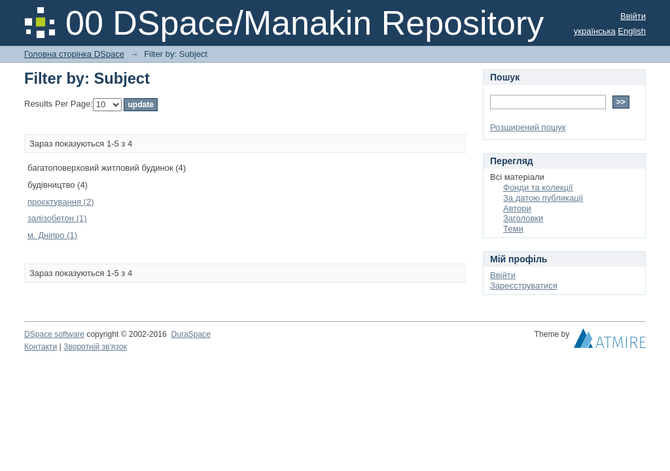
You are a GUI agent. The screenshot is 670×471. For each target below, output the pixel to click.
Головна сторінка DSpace (74, 54)
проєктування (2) (60, 202)
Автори (517, 208)
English (632, 31)
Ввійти (633, 16)
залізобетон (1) (57, 218)
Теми (513, 229)
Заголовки (523, 218)
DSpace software (54, 334)
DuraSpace (190, 334)
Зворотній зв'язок (95, 346)
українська (595, 31)
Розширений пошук (528, 127)
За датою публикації (543, 198)
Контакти (40, 346)
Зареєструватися (523, 285)
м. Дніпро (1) (52, 235)
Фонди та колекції (538, 187)
